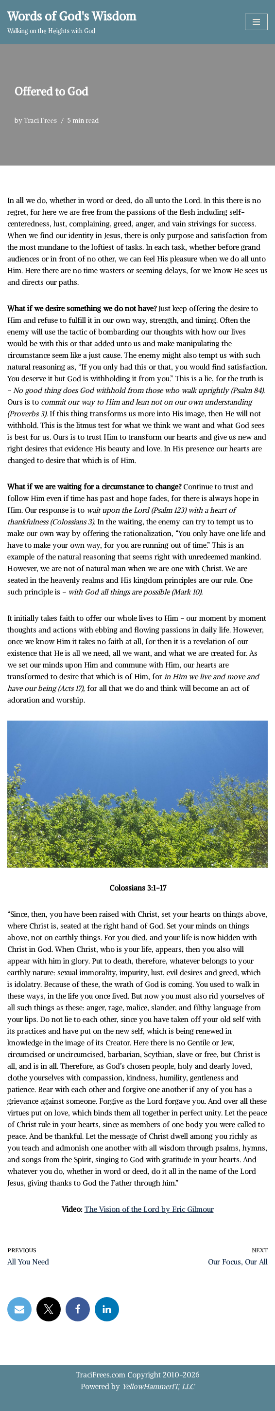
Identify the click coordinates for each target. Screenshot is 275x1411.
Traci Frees (40, 120)
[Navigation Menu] (256, 22)
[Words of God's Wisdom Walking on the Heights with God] (71, 22)
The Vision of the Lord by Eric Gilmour (149, 1209)
